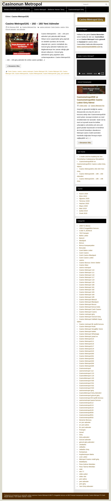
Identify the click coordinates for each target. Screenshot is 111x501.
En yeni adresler (85, 427)
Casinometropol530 (86, 412)
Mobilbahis (83, 462)
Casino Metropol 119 (86, 280)
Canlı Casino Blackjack (87, 255)
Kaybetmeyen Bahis (86, 454)
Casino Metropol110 (86, 339)
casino (62, 27)
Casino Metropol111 (86, 341)
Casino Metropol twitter (87, 331)
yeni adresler (21, 29)
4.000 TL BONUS (85, 231)
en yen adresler (85, 422)
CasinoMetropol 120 (86, 378)
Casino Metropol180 (86, 353)
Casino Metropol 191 (40, 71)
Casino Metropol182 (86, 358)
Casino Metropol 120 (86, 282)
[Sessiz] (99, 73)
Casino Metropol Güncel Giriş (90, 317)
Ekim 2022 (83, 196)
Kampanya (83, 452)
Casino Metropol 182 (86, 290)
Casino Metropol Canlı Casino (90, 309)
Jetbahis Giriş (84, 449)
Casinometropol (85, 368)
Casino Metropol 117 (86, 277)
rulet (80, 469)
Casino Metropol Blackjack (89, 302)
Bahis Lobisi (83, 235)
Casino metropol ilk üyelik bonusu (91, 324)
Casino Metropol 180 (86, 285)
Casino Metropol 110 (86, 270)
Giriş (67, 27)
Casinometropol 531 (86, 383)
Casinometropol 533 (86, 388)
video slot (82, 476)
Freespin (82, 430)
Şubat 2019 (83, 211)
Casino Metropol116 (86, 344)
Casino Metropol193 (49, 73)
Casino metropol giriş (87, 314)
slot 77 (81, 471)
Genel (81, 432)
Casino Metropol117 (86, 346)
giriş (58, 73)
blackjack (82, 240)
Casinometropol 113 (86, 373)
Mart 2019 (83, 208)
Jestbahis (82, 444)
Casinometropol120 (86, 410)
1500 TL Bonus (84, 226)
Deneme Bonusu (85, 420)
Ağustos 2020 (84, 198)
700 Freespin (84, 233)
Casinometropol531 (86, 415)
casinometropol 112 (86, 371)
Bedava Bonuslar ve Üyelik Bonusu (17, 9)
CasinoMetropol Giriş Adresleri (90, 393)
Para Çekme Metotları (87, 464)
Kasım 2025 (83, 194)
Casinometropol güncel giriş (89, 395)
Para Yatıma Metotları (87, 467)
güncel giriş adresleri (86, 442)
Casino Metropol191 (21, 73)
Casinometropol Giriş (76, 9)
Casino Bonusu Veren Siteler (89, 263)
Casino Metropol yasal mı (88, 336)
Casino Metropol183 (86, 361)
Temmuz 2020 (84, 201)
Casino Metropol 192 (55, 71)
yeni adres (83, 479)
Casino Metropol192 (35, 73)
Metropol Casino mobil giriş (89, 459)
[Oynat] (80, 73)
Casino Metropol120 (86, 351)
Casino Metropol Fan (29, 27)
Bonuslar (82, 248)
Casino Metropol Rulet (87, 326)
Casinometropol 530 (86, 381)
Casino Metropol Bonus (87, 304)
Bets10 (81, 238)
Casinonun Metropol (22, 4)
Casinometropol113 (86, 405)
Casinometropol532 (86, 417)
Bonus (81, 243)
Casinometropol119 (86, 408)
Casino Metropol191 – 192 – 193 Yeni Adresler (32, 23)
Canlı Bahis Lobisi (85, 250)
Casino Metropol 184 (86, 294)
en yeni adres (84, 425)
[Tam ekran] (103, 73)
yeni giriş (82, 484)
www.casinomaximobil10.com (88, 47)
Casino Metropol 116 (86, 275)
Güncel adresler (11, 29)
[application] (91, 68)
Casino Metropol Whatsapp (89, 334)
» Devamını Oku (13, 66)
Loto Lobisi (83, 457)
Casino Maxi (83, 265)
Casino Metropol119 (86, 349)
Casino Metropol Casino (88, 312)
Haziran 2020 (84, 203)
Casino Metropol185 (86, 366)
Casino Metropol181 (86, 356)
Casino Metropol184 (86, 363)
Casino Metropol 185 (86, 297)
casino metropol (45, 27)
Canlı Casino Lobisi (86, 258)
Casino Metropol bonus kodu (89, 307)
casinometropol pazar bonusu (90, 400)
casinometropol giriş (86, 390)
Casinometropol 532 (86, 385)
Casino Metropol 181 (86, 287)
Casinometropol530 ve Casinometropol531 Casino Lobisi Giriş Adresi (89, 100)
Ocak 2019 (83, 213)
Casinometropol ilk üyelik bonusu (91, 398)
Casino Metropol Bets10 (88, 299)
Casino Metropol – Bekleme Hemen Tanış (49, 9)
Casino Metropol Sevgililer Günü (91, 329)
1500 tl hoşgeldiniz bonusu (89, 228)
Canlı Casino (55, 27)
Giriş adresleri (84, 437)
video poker (83, 474)
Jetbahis (82, 447)
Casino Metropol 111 (86, 272)
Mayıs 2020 (83, 206)
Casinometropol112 (86, 403)
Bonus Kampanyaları (87, 245)
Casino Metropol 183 (86, 292)
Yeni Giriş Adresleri (86, 486)
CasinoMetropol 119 (86, 376)
